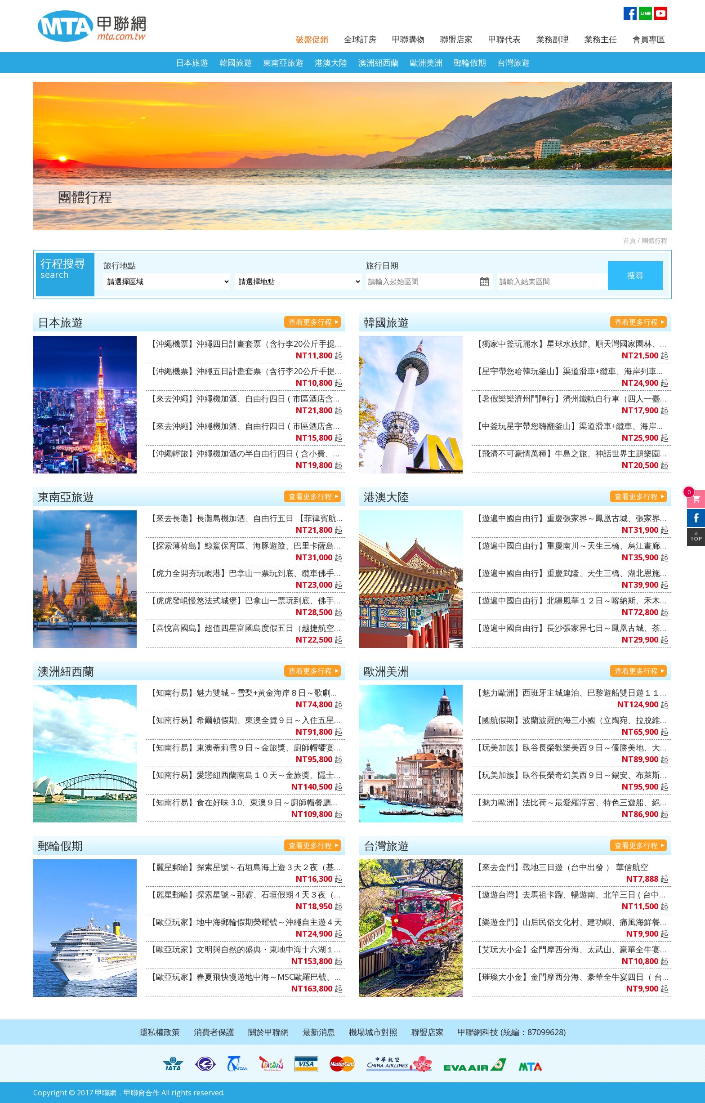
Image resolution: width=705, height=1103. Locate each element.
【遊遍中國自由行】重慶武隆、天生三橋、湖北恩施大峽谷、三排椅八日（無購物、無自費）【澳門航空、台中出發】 (571, 572)
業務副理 (552, 39)
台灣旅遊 (513, 62)
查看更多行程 (310, 322)
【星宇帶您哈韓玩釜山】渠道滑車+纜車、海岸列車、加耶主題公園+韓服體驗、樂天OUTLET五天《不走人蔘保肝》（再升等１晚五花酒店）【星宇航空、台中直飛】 (571, 371)
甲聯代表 (504, 39)
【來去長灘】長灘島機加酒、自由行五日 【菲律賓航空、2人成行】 (245, 518)
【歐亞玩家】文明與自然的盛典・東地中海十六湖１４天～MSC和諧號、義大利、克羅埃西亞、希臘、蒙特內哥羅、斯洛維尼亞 (245, 949)
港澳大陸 (331, 62)
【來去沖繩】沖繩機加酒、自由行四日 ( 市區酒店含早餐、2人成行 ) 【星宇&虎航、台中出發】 (245, 398)
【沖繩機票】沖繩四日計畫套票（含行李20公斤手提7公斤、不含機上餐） (245, 343)
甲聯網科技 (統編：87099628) (512, 1032)
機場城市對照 (373, 1032)
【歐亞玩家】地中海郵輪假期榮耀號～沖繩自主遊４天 (245, 921)
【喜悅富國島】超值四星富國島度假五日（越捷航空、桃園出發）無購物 (245, 627)
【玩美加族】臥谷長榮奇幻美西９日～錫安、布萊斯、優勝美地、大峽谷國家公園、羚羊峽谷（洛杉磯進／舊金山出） (571, 774)
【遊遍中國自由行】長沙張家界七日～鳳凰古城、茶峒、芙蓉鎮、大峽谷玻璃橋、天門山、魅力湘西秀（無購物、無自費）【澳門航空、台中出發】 (571, 627)
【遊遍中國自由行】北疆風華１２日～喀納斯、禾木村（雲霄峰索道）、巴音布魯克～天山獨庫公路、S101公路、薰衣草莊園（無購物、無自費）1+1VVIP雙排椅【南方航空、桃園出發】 (571, 600)
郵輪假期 (470, 62)
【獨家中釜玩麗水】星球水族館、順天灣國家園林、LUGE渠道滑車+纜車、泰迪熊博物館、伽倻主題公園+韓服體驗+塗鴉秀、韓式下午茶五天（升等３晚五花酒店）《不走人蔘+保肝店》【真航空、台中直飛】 (571, 343)
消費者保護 (214, 1032)
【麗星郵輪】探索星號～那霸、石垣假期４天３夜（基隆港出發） (245, 894)
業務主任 (601, 39)
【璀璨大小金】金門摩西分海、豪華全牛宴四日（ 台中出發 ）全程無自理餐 (571, 976)
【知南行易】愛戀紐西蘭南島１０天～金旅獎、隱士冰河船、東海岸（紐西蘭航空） (245, 774)
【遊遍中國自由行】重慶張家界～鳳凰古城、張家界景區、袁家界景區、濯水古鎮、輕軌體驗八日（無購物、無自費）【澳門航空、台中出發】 (571, 518)
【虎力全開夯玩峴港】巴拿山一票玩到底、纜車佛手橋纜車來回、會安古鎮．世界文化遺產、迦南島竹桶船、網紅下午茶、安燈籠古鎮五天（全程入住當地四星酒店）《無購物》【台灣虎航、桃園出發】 (245, 572)
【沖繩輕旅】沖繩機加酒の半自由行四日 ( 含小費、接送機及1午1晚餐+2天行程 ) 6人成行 (245, 453)
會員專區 (649, 39)
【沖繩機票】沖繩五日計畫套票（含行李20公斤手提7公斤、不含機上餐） (245, 371)
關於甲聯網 (268, 1032)
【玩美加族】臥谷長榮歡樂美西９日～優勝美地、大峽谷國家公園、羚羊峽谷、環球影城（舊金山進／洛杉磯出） (571, 747)
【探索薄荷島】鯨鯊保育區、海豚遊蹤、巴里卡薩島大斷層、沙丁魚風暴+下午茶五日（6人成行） (245, 545)
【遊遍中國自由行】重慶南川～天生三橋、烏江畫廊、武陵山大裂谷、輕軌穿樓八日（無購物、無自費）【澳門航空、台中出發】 (571, 545)
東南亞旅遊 (283, 62)
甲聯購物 (408, 39)
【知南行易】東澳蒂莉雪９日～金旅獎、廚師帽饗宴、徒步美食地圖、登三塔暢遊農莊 (245, 747)
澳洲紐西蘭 (378, 62)
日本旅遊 (192, 62)
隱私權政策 (159, 1032)
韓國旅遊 (235, 62)
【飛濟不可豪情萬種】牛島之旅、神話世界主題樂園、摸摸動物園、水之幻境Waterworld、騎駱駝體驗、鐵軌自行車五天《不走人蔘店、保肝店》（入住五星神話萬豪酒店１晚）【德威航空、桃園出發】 (571, 453)
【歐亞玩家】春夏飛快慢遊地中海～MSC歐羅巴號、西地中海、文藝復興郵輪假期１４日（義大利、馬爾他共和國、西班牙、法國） (245, 976)
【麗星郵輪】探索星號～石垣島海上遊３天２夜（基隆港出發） (245, 867)
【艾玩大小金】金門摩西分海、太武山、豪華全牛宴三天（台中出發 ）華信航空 (571, 949)
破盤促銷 (312, 39)
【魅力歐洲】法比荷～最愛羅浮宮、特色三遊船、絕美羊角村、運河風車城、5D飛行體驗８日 (571, 802)
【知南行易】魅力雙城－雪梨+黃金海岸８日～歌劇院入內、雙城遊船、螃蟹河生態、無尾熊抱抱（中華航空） (245, 692)
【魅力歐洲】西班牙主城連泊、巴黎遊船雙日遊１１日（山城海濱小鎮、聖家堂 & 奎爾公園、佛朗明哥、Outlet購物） (571, 692)
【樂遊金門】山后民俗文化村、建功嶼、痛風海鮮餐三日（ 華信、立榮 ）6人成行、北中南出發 (571, 921)
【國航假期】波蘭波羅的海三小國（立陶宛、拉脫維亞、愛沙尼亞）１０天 (571, 719)
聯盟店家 (456, 39)
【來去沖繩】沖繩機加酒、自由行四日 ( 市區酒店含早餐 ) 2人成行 (245, 425)
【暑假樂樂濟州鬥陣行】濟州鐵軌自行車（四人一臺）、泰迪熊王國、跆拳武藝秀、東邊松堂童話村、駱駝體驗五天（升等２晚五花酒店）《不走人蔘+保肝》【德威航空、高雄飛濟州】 (571, 398)
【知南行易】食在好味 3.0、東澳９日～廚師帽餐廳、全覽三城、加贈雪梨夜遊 (245, 802)
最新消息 (319, 1032)
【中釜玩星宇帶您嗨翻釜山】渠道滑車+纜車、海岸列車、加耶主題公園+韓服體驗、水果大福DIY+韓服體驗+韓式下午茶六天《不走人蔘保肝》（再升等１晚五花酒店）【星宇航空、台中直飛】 (571, 425)
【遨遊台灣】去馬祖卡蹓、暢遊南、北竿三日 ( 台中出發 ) (571, 894)
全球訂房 (360, 39)
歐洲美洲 (426, 62)
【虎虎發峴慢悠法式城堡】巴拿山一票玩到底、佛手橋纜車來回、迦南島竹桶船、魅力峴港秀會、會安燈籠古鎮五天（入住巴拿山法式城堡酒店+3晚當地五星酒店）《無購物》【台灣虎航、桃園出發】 (245, 600)
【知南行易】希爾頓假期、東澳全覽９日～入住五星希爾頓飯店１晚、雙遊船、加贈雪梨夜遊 (245, 719)
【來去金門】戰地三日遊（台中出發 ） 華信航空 (561, 867)
